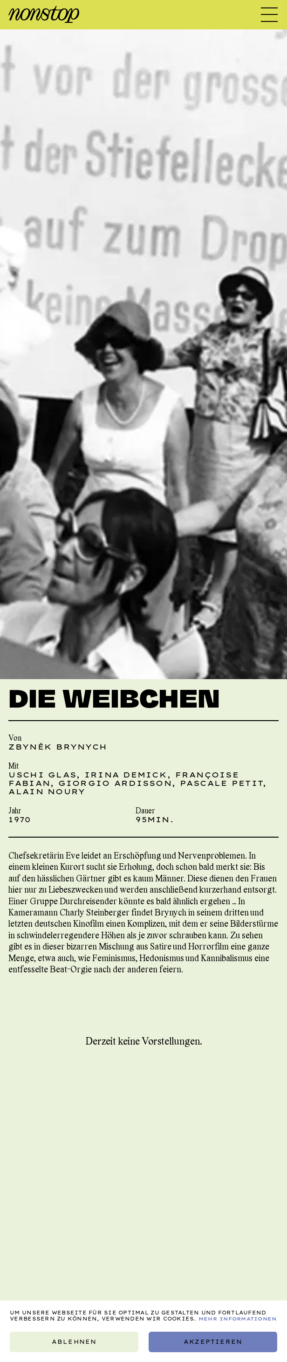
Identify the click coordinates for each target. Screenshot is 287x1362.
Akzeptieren (213, 1341)
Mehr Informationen (237, 1318)
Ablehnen (74, 1341)
